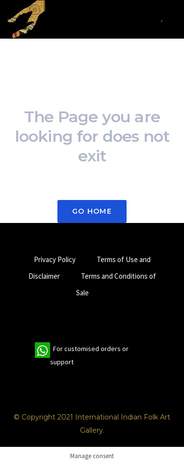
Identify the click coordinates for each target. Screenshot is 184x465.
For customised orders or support (82, 355)
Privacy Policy (55, 259)
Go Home (92, 211)
